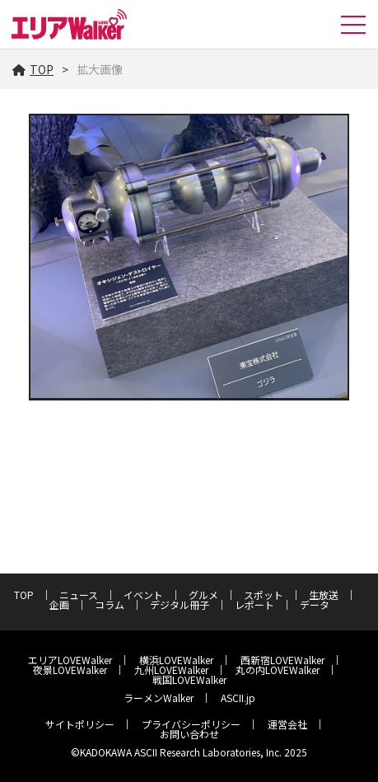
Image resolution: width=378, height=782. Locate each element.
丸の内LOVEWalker (278, 670)
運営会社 (287, 724)
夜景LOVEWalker (70, 670)
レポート (254, 604)
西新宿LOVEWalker (282, 660)
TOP (33, 69)
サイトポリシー (79, 724)
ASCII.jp (238, 698)
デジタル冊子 (179, 604)
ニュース (78, 595)
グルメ (203, 595)
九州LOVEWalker (171, 670)
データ (314, 604)
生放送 (323, 595)
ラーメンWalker (159, 698)
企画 (59, 604)
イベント (143, 595)
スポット (263, 595)
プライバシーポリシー (191, 724)
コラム (109, 604)
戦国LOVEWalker (189, 679)
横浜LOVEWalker (176, 660)
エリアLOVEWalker (70, 660)
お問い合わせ (189, 734)
